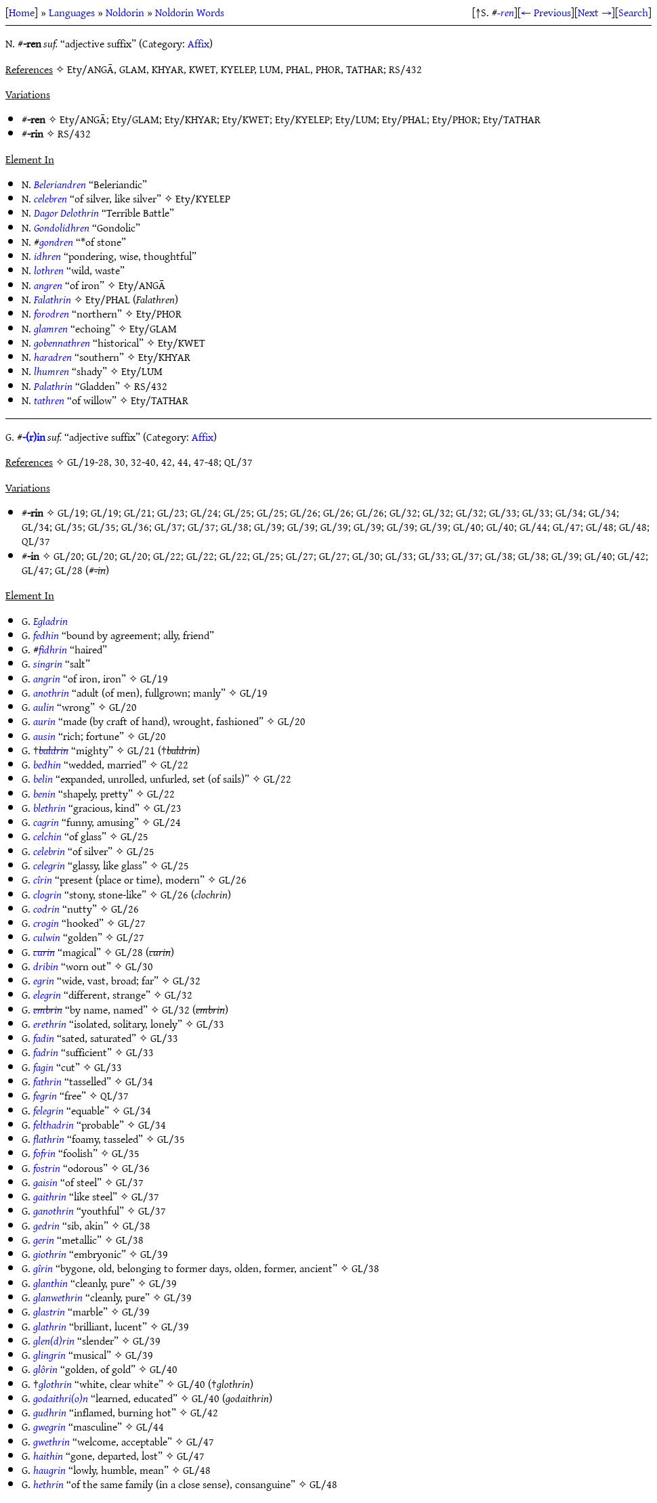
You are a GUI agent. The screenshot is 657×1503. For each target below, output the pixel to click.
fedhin (46, 635)
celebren (50, 198)
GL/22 (167, 555)
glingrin (49, 1354)
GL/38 (235, 526)
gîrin (43, 1268)
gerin (43, 1239)
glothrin (55, 1383)
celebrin (49, 851)
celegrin (49, 865)
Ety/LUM (356, 119)
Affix (198, 43)
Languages (72, 12)
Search (633, 12)
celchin (47, 836)
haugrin (49, 1469)
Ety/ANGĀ (83, 119)
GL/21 (138, 512)
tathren (49, 400)
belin (43, 778)
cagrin (46, 821)
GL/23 (171, 512)
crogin (46, 922)
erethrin (49, 1023)
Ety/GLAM (135, 119)
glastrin (49, 1311)
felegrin (48, 1110)
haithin (48, 1455)
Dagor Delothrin (66, 212)
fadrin (45, 1052)
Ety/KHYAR (191, 119)
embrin (47, 1009)
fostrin (46, 1167)
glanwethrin (58, 1297)
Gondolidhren (61, 227)
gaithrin (49, 1196)
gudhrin (49, 1412)
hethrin (48, 1484)
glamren (51, 328)
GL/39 (268, 526)
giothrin (49, 1253)
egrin (43, 980)
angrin (46, 678)
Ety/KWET (246, 119)
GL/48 (600, 526)
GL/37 (168, 526)
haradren (53, 356)
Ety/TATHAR (512, 119)
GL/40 (467, 526)
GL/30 (366, 555)
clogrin (47, 894)
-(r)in (33, 436)
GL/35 (69, 526)
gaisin (45, 1182)
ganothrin (53, 1210)
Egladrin (50, 620)
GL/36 (135, 526)
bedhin (47, 764)
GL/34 (569, 512)
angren (48, 285)
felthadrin (53, 1124)
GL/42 (631, 555)
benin (44, 793)
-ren (505, 12)
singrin (47, 663)
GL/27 (300, 555)
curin (44, 951)
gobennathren (62, 342)
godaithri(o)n (60, 1398)
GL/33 (503, 512)
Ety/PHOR (455, 119)
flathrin (48, 1138)
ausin (44, 735)
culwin (46, 937)
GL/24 (204, 512)
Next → (595, 12)
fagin (43, 1067)
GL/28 (69, 570)
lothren (49, 270)
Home (22, 12)
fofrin (44, 1152)
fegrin (45, 1095)
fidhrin (53, 649)
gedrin (46, 1225)
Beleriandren (60, 184)
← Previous (546, 12)
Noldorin (125, 12)
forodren (51, 313)
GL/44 (533, 526)
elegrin (47, 994)
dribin (45, 966)
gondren (56, 241)
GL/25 (237, 512)
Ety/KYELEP (302, 119)
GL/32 (403, 512)
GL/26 (304, 512)
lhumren (51, 371)
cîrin (42, 879)
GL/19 (71, 512)
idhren (47, 255)
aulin (43, 706)
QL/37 (36, 540)
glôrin (45, 1368)
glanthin (50, 1282)
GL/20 (67, 555)
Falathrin (52, 299)
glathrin (49, 1326)
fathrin (47, 1081)
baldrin (53, 750)
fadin (43, 1037)
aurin (44, 721)
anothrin (51, 692)
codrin (46, 908)
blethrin (49, 807)
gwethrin (51, 1441)
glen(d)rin (54, 1340)
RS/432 (74, 133)
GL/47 (566, 526)
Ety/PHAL (404, 119)
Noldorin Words (189, 12)
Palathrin (53, 385)
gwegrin (49, 1426)
